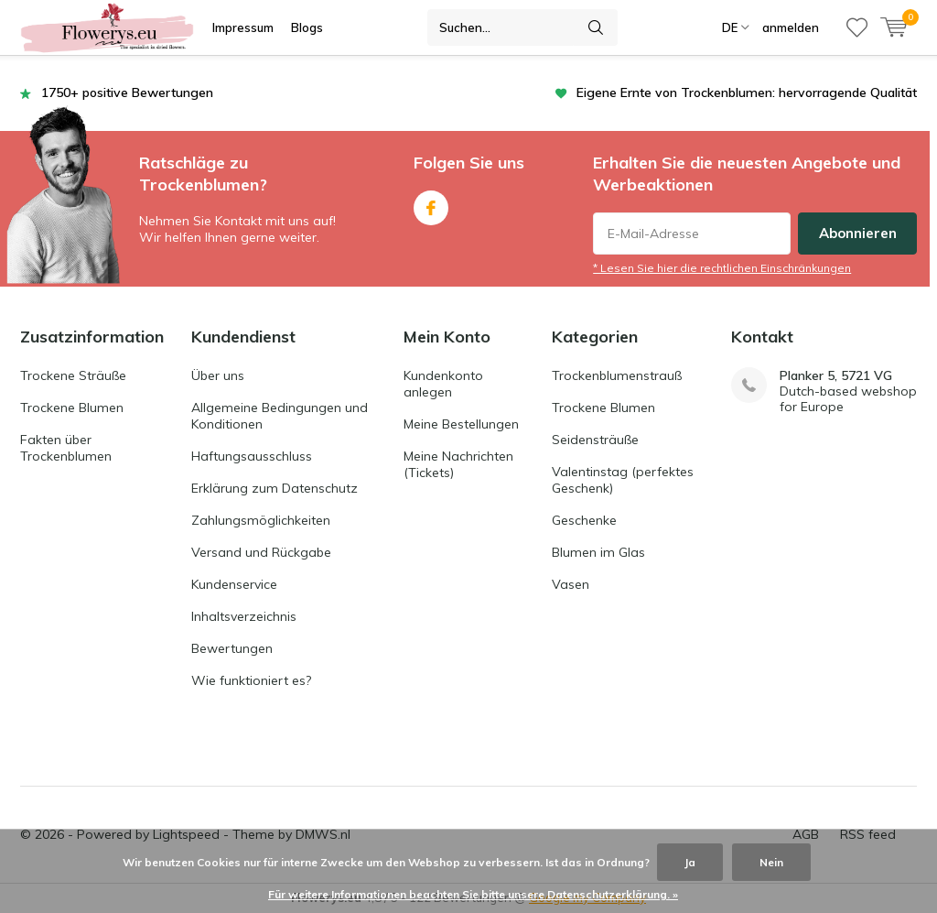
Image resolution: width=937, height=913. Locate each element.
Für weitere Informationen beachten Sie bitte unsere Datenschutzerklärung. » (473, 894)
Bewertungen (232, 648)
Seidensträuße (595, 439)
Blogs (307, 27)
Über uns (217, 375)
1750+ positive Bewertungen (127, 92)
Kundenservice (234, 584)
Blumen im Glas (598, 552)
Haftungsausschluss (251, 456)
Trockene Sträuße (73, 375)
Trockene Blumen (72, 407)
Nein (771, 862)
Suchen (596, 27)
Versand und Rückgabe (261, 552)
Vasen (570, 584)
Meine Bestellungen (461, 424)
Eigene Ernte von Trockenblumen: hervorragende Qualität (746, 92)
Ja (689, 862)
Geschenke (584, 520)
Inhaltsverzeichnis (243, 616)
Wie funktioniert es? (251, 680)
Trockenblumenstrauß (617, 375)
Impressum (243, 27)
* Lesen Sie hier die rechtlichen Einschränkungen (722, 268)
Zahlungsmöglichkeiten (260, 520)
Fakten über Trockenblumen (66, 447)
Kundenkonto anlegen (443, 383)
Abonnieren (858, 233)
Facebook (431, 203)
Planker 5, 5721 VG (836, 376)
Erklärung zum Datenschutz (274, 488)
